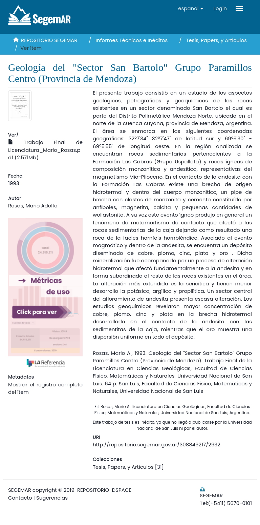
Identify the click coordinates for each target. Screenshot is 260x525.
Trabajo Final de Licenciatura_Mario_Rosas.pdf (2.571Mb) (45, 150)
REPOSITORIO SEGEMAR (49, 40)
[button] (190, 8)
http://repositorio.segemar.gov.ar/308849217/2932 (156, 444)
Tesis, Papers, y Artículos (216, 40)
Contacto (20, 497)
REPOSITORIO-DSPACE (104, 489)
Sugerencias (52, 497)
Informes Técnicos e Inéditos (131, 40)
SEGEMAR (19, 489)
